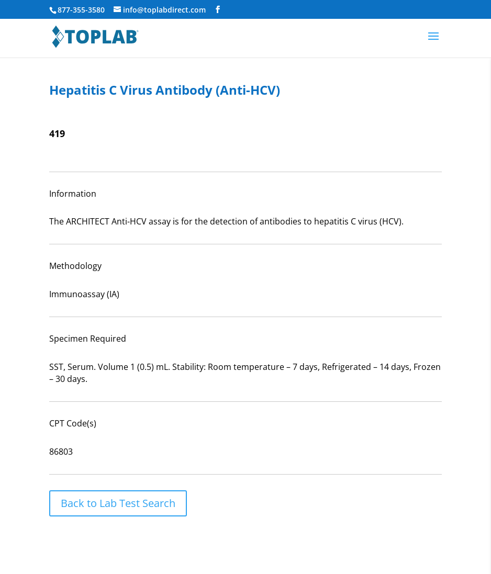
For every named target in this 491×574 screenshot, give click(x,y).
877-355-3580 (81, 10)
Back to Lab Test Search (118, 503)
